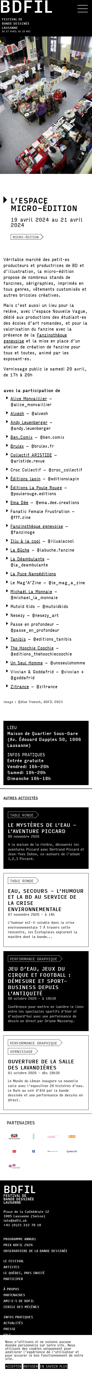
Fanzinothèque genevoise (36, 526)
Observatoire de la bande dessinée (35, 1250)
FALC (7, 1334)
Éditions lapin (25, 478)
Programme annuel (19, 1238)
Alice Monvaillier (28, 398)
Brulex (17, 445)
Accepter (13, 1366)
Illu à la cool (25, 540)
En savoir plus (53, 1366)
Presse (9, 1328)
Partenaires (14, 1294)
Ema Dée (19, 502)
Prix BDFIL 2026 (18, 1244)
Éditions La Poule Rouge (36, 487)
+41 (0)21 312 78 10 (22, 1224)
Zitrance (19, 686)
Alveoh (17, 413)
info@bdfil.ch (15, 1220)
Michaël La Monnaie (31, 591)
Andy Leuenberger (28, 422)
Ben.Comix (21, 436)
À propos (11, 1289)
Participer (13, 1278)
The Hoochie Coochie (32, 647)
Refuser (31, 1366)
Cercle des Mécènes (21, 1306)
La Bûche (19, 549)
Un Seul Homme (26, 662)
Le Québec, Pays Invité (24, 1272)
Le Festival (13, 1261)
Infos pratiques (18, 1316)
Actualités (13, 1322)
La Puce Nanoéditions (33, 573)
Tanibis (18, 638)
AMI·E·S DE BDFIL (18, 1300)
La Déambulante (27, 558)
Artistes (11, 1266)
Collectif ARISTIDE (31, 454)
